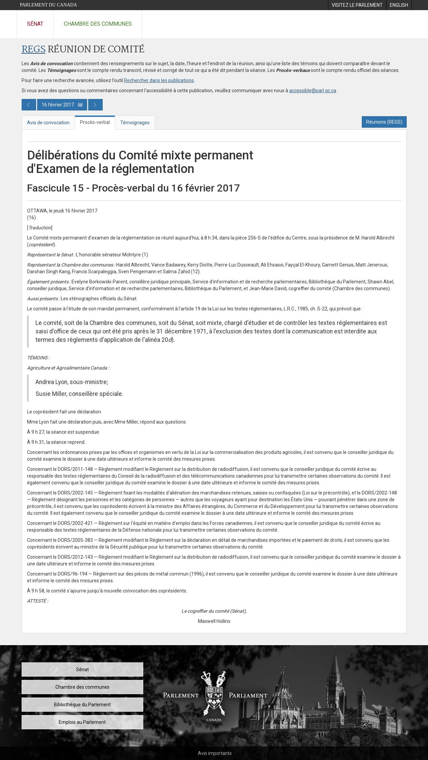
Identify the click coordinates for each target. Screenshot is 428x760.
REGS (34, 49)
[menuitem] (357, 5)
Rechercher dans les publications (159, 80)
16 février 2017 (62, 104)
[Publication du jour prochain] (95, 104)
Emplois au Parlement (82, 722)
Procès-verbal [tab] (95, 122)
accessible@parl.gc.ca (312, 90)
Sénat (35, 24)
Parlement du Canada (48, 4)
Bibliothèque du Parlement (82, 704)
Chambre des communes (98, 24)
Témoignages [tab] (135, 122)
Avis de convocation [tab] (48, 122)
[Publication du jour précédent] (29, 104)
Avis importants (215, 753)
